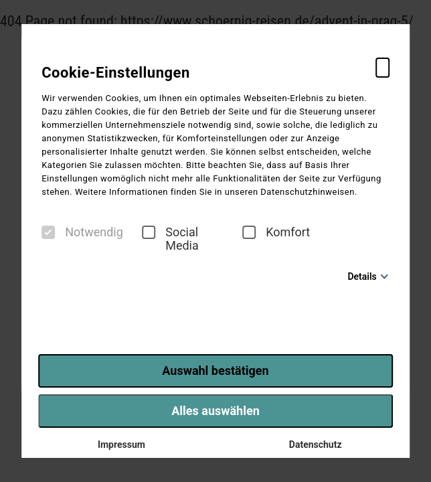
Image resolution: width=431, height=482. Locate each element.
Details (361, 276)
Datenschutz (312, 444)
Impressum (118, 444)
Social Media (170, 239)
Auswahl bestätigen (215, 371)
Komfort (276, 232)
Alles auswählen (215, 411)
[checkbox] (48, 232)
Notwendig (82, 232)
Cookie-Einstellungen (115, 72)
